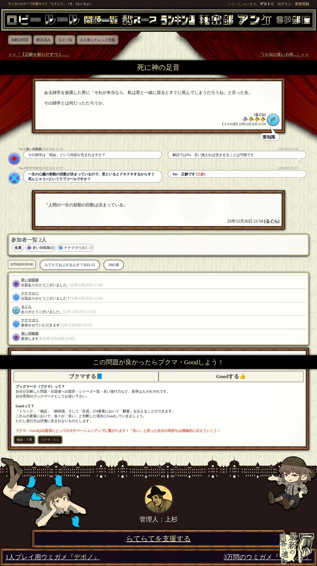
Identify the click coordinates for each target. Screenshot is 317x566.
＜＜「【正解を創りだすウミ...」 (38, 54)
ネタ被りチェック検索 (97, 39)
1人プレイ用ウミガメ (52, 557)
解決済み (43, 39)
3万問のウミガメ (268, 557)
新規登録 (302, 4)
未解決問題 (20, 39)
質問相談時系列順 (21, 264)
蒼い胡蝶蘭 (33, 149)
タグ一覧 (65, 39)
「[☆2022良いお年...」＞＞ (284, 54)
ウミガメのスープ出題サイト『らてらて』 (37, 3)
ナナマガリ (33, 168)
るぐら (260, 114)
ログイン (284, 4)
